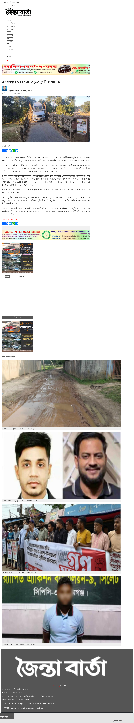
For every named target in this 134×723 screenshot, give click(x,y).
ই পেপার (5, 5)
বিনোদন (10, 41)
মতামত (9, 47)
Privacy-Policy (56, 686)
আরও (9, 57)
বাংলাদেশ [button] (11, 26)
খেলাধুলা (10, 38)
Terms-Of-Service (65, 686)
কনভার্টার (13, 5)
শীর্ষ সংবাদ (17, 317)
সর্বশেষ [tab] (7, 277)
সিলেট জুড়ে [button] (11, 23)
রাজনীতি (10, 35)
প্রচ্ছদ (9, 20)
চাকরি (9, 53)
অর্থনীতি (10, 44)
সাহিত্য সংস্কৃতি (12, 50)
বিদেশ (9, 32)
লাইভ (20, 5)
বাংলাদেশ (10, 29)
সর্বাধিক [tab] (21, 277)
